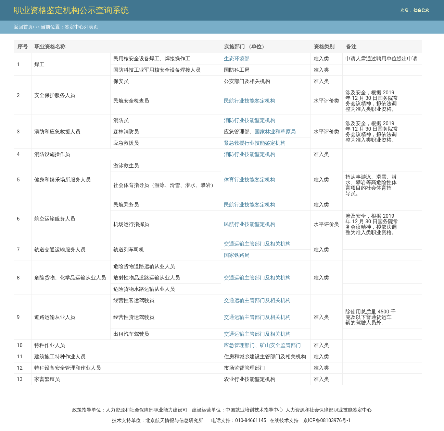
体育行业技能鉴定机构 (249, 180)
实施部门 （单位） (245, 47)
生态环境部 (237, 59)
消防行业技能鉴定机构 (249, 120)
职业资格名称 (50, 47)
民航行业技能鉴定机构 (249, 101)
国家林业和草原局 (275, 132)
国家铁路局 (237, 255)
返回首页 (23, 26)
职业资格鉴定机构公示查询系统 (71, 10)
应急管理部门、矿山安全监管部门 (262, 345)
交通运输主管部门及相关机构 (257, 244)
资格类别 (324, 47)
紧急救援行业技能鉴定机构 (255, 143)
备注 (351, 47)
